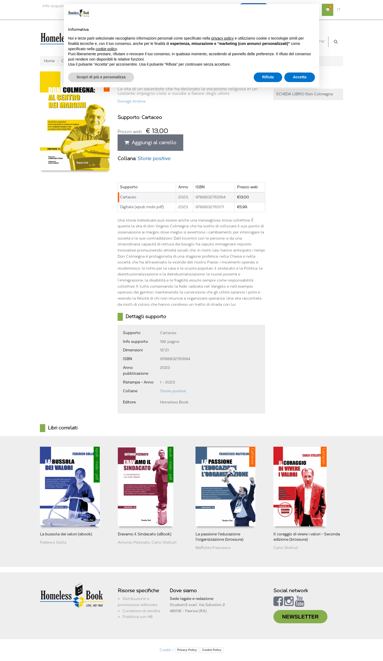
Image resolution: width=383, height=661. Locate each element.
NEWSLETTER (300, 617)
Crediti (165, 650)
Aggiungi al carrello (150, 143)
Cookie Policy (211, 649)
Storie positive (154, 158)
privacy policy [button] (222, 38)
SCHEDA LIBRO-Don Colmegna (304, 94)
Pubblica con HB (138, 617)
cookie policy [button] (106, 49)
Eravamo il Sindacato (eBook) (144, 534)
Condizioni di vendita (141, 611)
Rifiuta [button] (268, 77)
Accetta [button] (299, 77)
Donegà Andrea (131, 101)
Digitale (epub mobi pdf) (142, 207)
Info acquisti (54, 6)
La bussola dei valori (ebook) (66, 534)
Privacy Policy (187, 649)
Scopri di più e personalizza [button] (101, 77)
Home (49, 61)
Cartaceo (128, 197)
